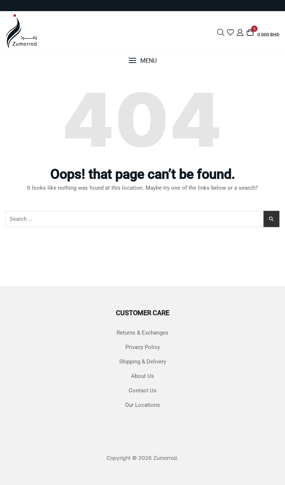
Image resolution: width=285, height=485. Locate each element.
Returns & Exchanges (142, 332)
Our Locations (142, 405)
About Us (142, 376)
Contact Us (143, 390)
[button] (142, 60)
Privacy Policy (142, 347)
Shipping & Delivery (142, 361)
